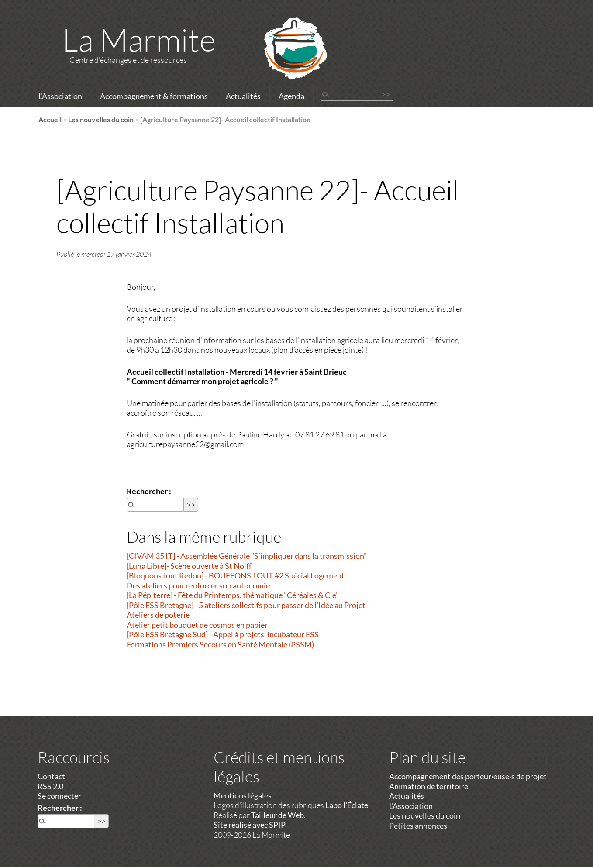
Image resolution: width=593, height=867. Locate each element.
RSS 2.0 (50, 786)
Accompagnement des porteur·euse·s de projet (468, 776)
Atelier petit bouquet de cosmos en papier (197, 625)
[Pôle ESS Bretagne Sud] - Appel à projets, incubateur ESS (223, 634)
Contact (51, 776)
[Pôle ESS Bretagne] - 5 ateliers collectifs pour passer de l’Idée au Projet (246, 605)
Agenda (291, 96)
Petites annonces (418, 825)
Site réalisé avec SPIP (250, 824)
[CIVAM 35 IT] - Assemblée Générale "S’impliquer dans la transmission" (247, 556)
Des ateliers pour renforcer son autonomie (198, 585)
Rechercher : (149, 491)
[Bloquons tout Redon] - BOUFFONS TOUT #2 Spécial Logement (236, 575)
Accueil (50, 119)
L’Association (60, 96)
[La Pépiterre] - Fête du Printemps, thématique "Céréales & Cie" (233, 595)
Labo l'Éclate (346, 805)
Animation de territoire (428, 786)
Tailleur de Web (277, 815)
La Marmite (139, 39)
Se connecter (59, 796)
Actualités (243, 96)
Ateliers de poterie (158, 614)
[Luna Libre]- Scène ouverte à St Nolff (189, 566)
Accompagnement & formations (154, 96)
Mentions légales (243, 795)
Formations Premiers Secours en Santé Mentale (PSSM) (220, 644)
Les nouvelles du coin (101, 119)
